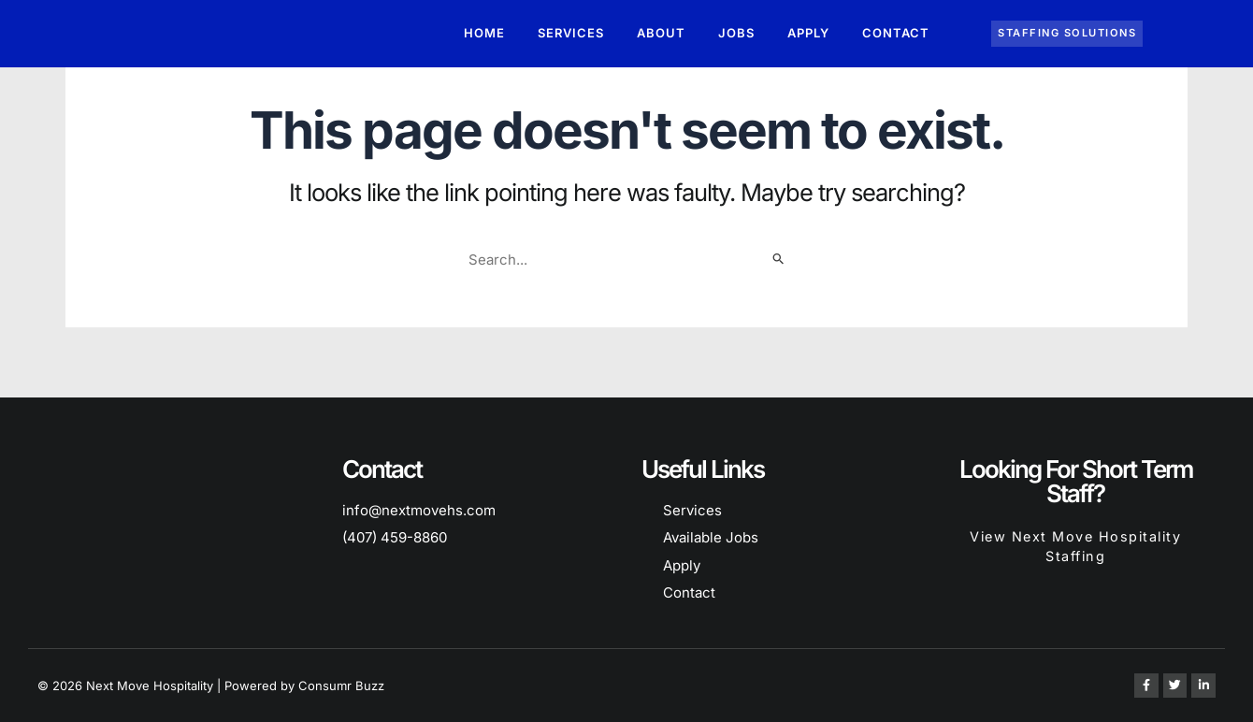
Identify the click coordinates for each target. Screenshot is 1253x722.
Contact (895, 32)
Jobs (736, 32)
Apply (808, 32)
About (661, 32)
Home (484, 32)
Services (571, 32)
